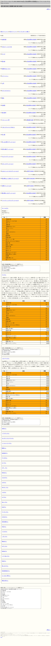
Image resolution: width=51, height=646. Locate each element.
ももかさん (4, 481)
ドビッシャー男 (5, 120)
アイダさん (4, 461)
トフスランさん (5, 437)
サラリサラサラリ (6, 90)
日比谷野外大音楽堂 (31, 39)
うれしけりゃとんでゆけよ (8, 127)
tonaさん (4, 564)
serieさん (4, 432)
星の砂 (3, 61)
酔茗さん (4, 451)
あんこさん (4, 505)
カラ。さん (4, 471)
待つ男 (3, 134)
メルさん (4, 496)
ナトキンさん (5, 515)
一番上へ (48, 637)
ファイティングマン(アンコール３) (10, 200)
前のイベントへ (4, 31)
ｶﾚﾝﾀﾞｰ (7, 6)
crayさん (4, 510)
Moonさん (4, 545)
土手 (3, 83)
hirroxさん (4, 476)
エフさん (4, 500)
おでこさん (4, 549)
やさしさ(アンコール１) (7, 163)
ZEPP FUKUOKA (31, 178)
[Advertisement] (25, 20)
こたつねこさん (5, 559)
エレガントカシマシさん (8, 442)
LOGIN (20, 6)
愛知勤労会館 (30, 120)
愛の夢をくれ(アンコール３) (8, 193)
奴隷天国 (4, 39)
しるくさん (4, 540)
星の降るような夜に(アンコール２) (10, 178)
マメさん (4, 276)
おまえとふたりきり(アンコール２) (10, 171)
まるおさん (4, 520)
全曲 (15, 6)
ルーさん (4, 466)
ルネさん (4, 486)
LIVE (4, 6)
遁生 (3, 98)
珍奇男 (3, 105)
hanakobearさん (6, 574)
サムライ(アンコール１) (7, 156)
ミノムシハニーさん (6, 446)
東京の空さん (5, 584)
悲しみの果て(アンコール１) (8, 142)
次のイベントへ (13, 31)
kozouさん (4, 554)
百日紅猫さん (5, 525)
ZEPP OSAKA (30, 171)
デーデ (3, 54)
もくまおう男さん (6, 579)
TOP (2, 6)
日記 (17, 6)
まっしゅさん (5, 208)
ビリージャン (5, 76)
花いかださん (5, 569)
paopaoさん (5, 456)
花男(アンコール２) (6, 185)
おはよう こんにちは (7, 46)
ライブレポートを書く (24, 31)
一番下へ (48, 9)
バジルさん (4, 535)
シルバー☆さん (5, 360)
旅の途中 (4, 112)
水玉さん (4, 530)
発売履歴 (11, 6)
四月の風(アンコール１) (7, 149)
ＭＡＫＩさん (5, 491)
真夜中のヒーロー (6, 68)
